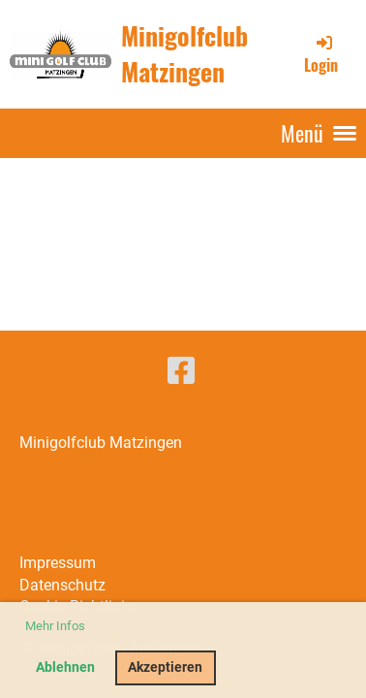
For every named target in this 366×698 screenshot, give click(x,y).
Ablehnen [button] (65, 667)
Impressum (57, 563)
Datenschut (58, 585)
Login (321, 54)
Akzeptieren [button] (165, 667)
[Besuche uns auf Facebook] (181, 371)
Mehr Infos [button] (55, 626)
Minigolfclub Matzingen (184, 53)
